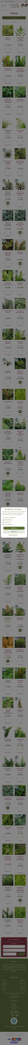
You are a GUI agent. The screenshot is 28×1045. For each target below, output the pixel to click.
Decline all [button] (14, 531)
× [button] (25, 508)
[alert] (14, 522)
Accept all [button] (14, 528)
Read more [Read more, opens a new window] (19, 514)
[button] (14, 535)
